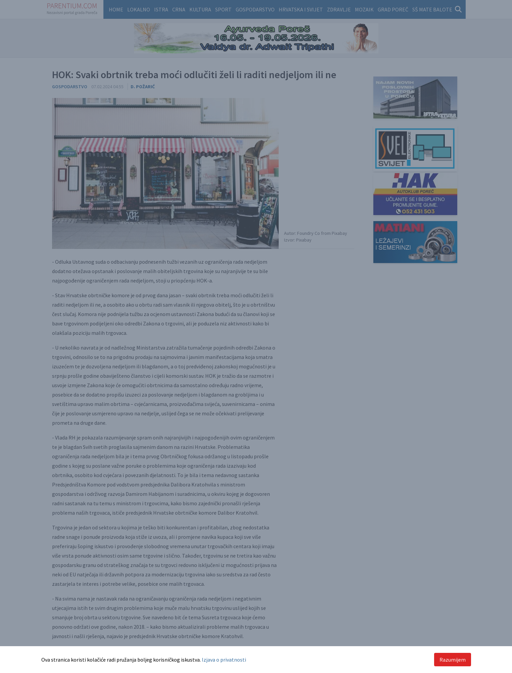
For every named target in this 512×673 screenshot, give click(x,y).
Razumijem (452, 659)
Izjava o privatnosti (224, 659)
